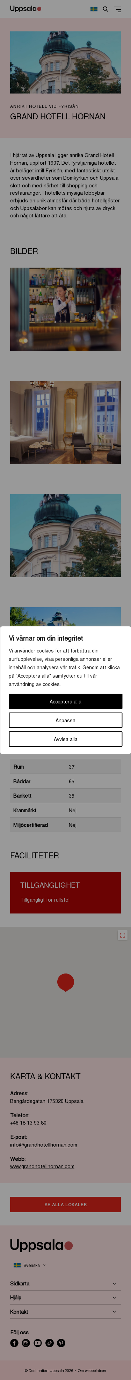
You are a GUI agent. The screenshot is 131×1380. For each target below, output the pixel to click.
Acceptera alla (65, 701)
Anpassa (65, 720)
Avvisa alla (66, 739)
